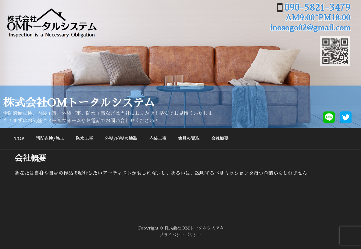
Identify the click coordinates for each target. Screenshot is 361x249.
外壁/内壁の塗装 (121, 138)
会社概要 (219, 138)
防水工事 (84, 138)
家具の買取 (188, 138)
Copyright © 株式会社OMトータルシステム (181, 228)
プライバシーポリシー (180, 235)
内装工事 (157, 138)
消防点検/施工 (50, 138)
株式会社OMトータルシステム (79, 102)
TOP (19, 138)
